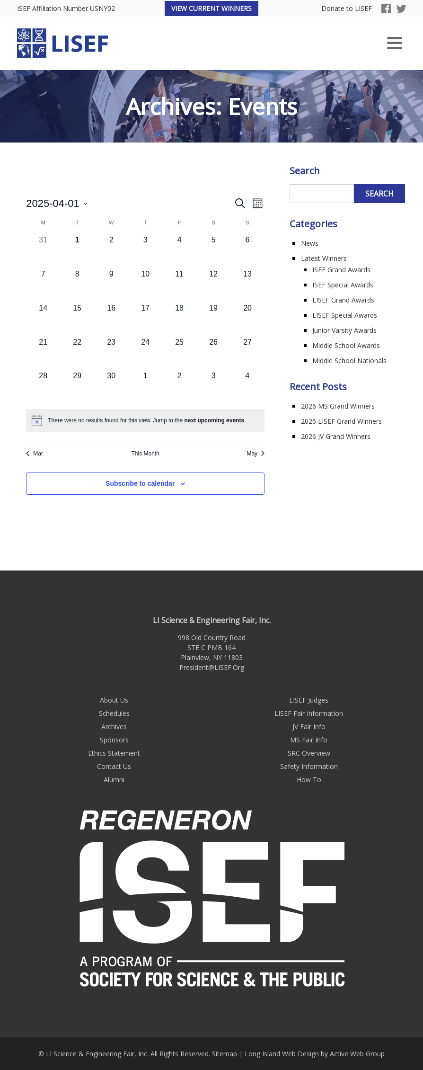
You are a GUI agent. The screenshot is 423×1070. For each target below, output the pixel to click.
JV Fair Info (309, 726)
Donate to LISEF (346, 8)
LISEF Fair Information (308, 713)
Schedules (114, 713)
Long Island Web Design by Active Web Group (315, 1053)
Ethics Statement (114, 753)
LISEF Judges (308, 700)
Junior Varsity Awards (344, 330)
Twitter (401, 8)
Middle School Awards (346, 345)
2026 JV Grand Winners (335, 436)
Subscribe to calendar (140, 483)
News (309, 243)
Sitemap (224, 1053)
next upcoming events (214, 420)
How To (309, 779)
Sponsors (114, 739)
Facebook (386, 8)
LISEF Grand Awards (343, 299)
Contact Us (114, 766)
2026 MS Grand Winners (338, 405)
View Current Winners (211, 8)
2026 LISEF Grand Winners (341, 421)
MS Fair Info (308, 739)
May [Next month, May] (255, 453)
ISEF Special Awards (342, 284)
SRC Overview (309, 753)
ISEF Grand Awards (341, 269)
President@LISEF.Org (211, 667)
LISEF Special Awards (344, 315)
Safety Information (309, 766)
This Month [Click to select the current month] (145, 453)
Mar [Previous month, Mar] (34, 453)
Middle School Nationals (349, 360)
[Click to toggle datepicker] (57, 203)
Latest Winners (324, 258)
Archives (114, 726)
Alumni (114, 779)
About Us (114, 700)
